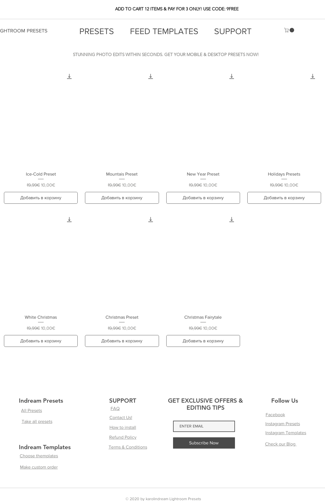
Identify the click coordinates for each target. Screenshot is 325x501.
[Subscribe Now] (204, 443)
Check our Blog (281, 444)
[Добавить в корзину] (41, 198)
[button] (289, 30)
